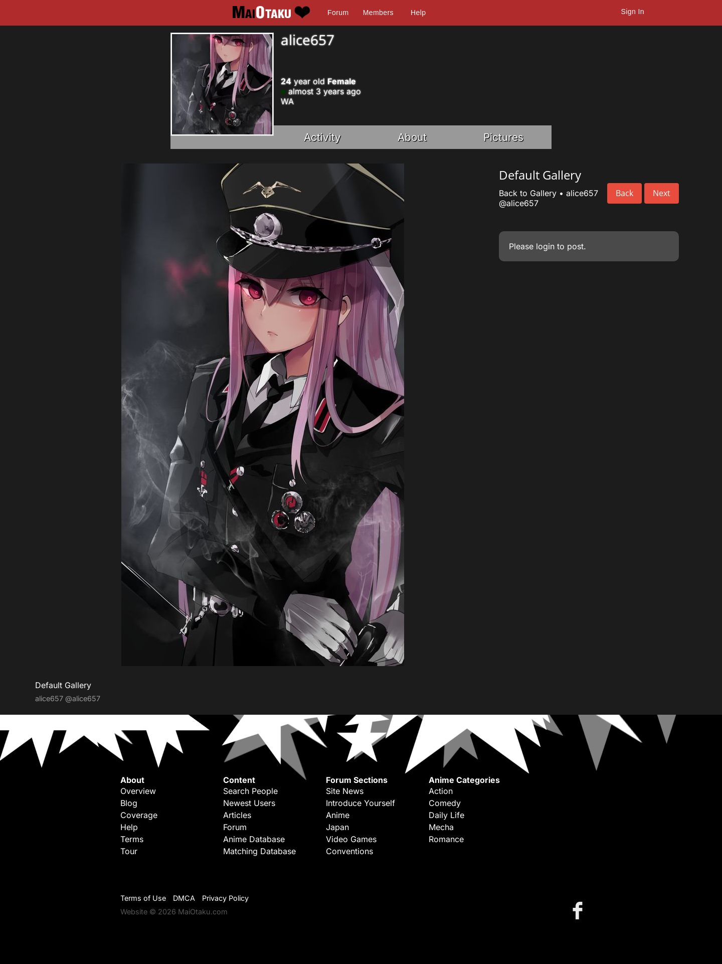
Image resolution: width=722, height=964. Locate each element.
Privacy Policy (225, 898)
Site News (345, 791)
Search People (250, 791)
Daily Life (446, 815)
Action (441, 791)
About (412, 137)
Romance (446, 839)
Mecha (441, 827)
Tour (128, 851)
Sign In (632, 12)
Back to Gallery (528, 193)
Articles (237, 815)
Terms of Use (143, 898)
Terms (131, 839)
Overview (138, 791)
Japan (337, 827)
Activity (322, 137)
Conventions (349, 851)
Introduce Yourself (360, 803)
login (545, 246)
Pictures (503, 137)
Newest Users (249, 803)
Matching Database (259, 851)
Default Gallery (63, 685)
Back (624, 193)
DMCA (184, 898)
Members (378, 13)
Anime (337, 815)
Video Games (351, 839)
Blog (128, 803)
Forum (337, 13)
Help (418, 13)
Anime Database (254, 839)
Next (661, 193)
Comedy (445, 803)
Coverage (138, 815)
